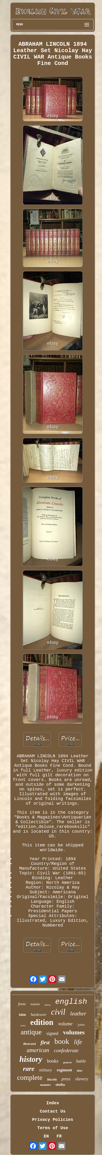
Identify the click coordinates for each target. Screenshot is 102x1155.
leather (78, 1013)
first (44, 1042)
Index (52, 1103)
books (52, 1061)
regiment (64, 1070)
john (81, 1025)
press (66, 1079)
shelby (60, 1085)
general (67, 1062)
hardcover (38, 1015)
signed (52, 1033)
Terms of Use (52, 1128)
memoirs (45, 1085)
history (30, 1059)
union (47, 1004)
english (71, 1001)
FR (59, 1136)
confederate (66, 1050)
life (78, 1041)
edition (41, 1022)
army (23, 1025)
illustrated (29, 1043)
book (61, 1041)
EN (46, 1136)
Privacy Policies (52, 1119)
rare (28, 1068)
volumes (74, 1032)
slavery (81, 1078)
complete (29, 1077)
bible (22, 1015)
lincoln (52, 1079)
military (45, 1070)
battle (81, 1061)
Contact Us (52, 1111)
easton (35, 1004)
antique (31, 1032)
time (79, 1070)
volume (65, 1024)
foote (22, 1004)
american (38, 1050)
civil (58, 1012)
